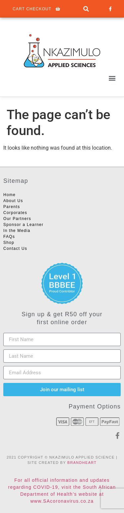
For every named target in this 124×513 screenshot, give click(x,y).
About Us (13, 200)
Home (9, 194)
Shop (8, 242)
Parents (11, 206)
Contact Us (15, 248)
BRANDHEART (82, 463)
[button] (86, 9)
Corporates (15, 212)
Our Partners (17, 218)
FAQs (9, 236)
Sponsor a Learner (23, 224)
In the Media (16, 230)
